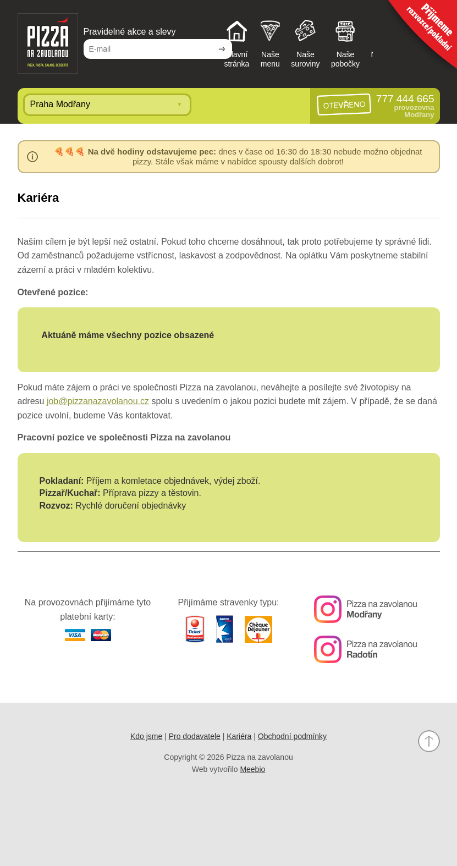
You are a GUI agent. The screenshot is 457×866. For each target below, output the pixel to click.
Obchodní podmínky (292, 736)
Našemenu (270, 43)
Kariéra (239, 736)
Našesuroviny (305, 43)
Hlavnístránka (236, 43)
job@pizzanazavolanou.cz (98, 401)
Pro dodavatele (195, 736)
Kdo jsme (146, 736)
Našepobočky (345, 43)
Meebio (252, 769)
